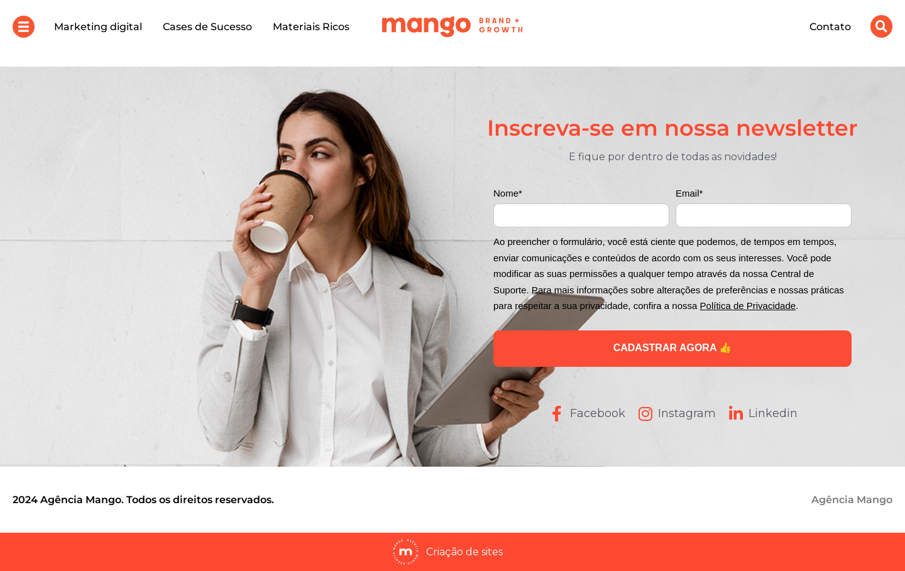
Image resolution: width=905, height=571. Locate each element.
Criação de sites (464, 552)
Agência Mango (851, 500)
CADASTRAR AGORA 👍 (672, 347)
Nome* (507, 193)
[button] (24, 27)
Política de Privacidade (748, 305)
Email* (689, 193)
